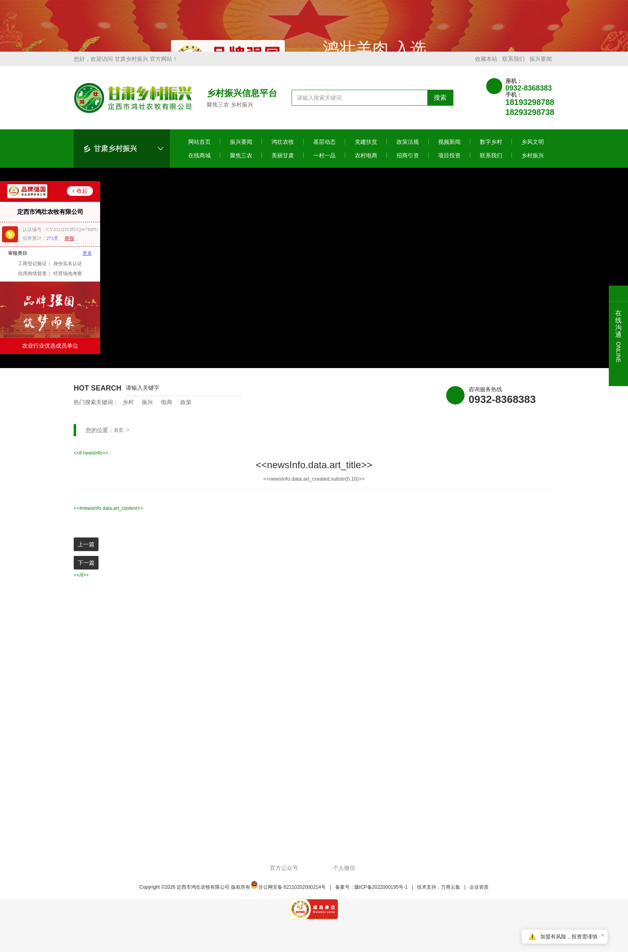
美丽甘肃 (283, 164)
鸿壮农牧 (283, 151)
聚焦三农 (241, 164)
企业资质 (479, 896)
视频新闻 (449, 151)
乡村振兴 (532, 164)
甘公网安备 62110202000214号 (288, 896)
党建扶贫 (366, 151)
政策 (185, 411)
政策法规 (408, 151)
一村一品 (324, 164)
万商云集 (450, 896)
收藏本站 (486, 68)
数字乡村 (491, 151)
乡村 (128, 411)
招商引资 (408, 164)
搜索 (440, 106)
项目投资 (449, 164)
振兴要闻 (540, 68)
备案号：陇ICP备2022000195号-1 (371, 896)
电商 (166, 411)
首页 (118, 439)
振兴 (147, 411)
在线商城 (199, 164)
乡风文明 (532, 151)
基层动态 (324, 151)
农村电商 (366, 164)
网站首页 (199, 151)
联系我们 (513, 68)
